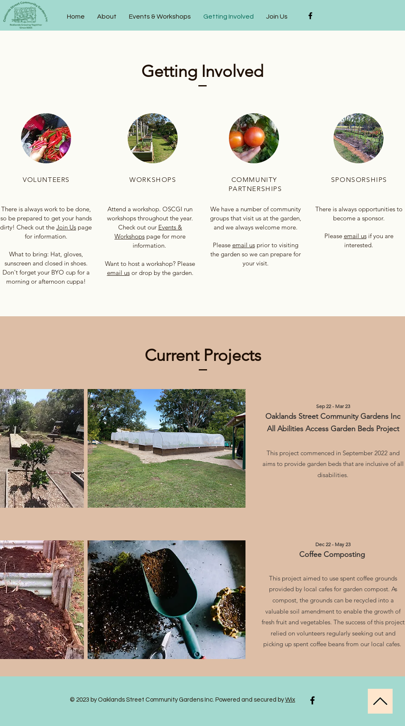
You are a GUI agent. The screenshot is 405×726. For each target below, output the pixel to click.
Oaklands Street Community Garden (325, 416)
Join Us (66, 227)
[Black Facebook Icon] (310, 15)
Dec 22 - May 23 (332, 544)
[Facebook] (312, 700)
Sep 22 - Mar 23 (333, 406)
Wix (290, 700)
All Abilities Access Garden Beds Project (333, 428)
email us (118, 273)
